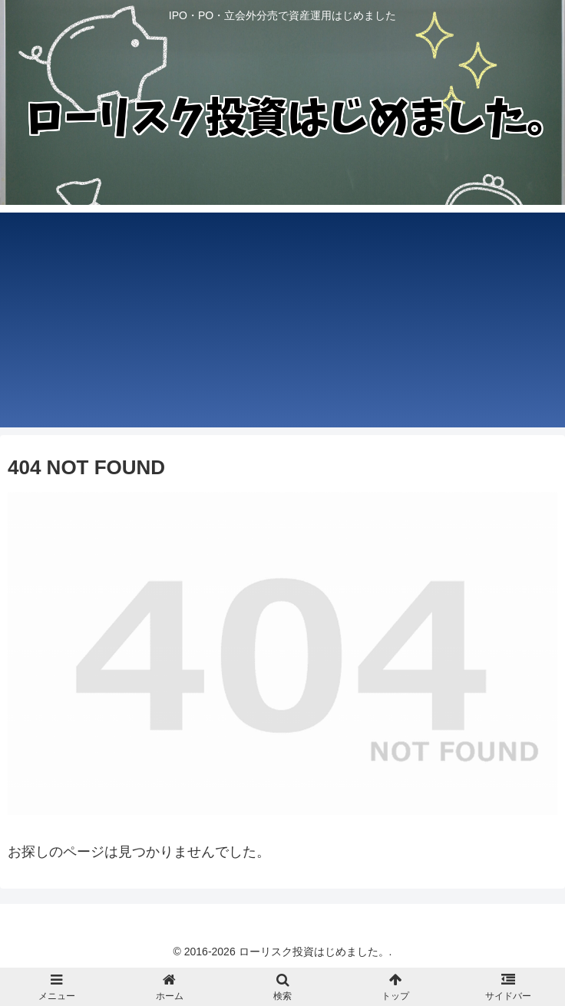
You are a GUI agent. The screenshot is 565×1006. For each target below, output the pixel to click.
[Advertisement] (282, 320)
